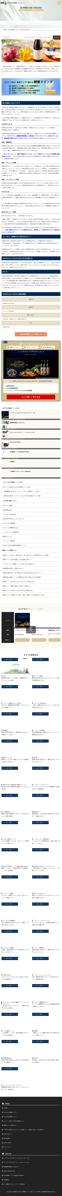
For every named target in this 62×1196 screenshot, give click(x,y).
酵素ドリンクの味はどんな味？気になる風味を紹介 (18, 590)
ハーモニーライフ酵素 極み (11, 532)
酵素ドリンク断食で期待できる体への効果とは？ (17, 586)
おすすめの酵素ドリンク (10, 1112)
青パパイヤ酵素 (7, 505)
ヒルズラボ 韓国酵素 (9, 523)
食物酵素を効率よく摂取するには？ (13, 568)
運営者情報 (7, 1138)
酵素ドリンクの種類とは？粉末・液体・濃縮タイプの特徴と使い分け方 (24, 595)
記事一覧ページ (8, 1134)
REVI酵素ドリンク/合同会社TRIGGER (14, 1175)
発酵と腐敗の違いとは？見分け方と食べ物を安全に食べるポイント (22, 573)
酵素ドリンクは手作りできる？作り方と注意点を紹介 (18, 581)
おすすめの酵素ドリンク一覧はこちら (32, 334)
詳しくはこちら (24, 639)
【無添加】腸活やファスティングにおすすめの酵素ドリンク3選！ (22, 496)
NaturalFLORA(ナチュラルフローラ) (13, 519)
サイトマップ (7, 1147)
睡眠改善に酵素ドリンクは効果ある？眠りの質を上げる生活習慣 (22, 577)
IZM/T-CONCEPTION (9, 1171)
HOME (6, 1108)
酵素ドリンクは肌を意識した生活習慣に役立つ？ (17, 559)
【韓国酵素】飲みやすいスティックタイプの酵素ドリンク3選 (21, 491)
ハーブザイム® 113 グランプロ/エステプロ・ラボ (16, 1158)
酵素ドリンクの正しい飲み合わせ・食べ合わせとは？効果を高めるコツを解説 (25, 555)
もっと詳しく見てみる (38, 397)
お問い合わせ (7, 1142)
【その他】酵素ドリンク (10, 1116)
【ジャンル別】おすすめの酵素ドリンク (14, 1121)
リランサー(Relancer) (9, 514)
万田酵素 (6, 1179)
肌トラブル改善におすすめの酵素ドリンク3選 (16, 487)
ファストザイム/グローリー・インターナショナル (16, 1162)
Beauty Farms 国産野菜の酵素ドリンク (14, 545)
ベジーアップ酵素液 (9, 541)
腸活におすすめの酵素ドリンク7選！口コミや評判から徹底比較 (30, 1191)
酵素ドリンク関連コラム (10, 1125)
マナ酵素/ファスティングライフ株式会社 (14, 1184)
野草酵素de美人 (7, 510)
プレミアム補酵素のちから (11, 527)
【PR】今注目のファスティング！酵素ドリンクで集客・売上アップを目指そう (24, 1129)
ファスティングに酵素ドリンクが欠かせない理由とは (18, 564)
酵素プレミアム (7, 536)
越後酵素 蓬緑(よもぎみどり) (11, 1166)
